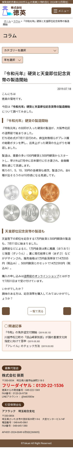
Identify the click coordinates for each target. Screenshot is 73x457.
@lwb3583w (27, 396)
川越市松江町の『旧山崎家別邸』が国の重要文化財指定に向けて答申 (35, 339)
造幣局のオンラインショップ (41, 276)
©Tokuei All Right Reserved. (36, 443)
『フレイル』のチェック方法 (29, 346)
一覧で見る (36, 311)
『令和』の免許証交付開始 (28, 332)
